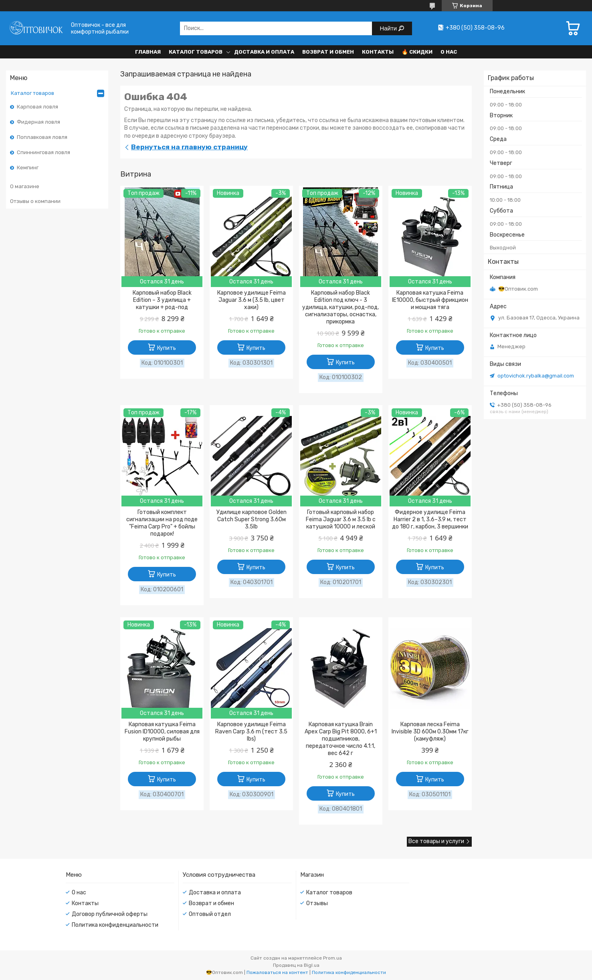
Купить (166, 348)
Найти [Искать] (389, 28)
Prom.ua (332, 958)
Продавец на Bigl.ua (296, 965)
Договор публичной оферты (109, 914)
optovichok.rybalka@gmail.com (535, 376)
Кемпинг (27, 168)
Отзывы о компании (35, 201)
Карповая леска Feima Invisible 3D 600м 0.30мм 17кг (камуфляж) (430, 731)
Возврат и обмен (328, 52)
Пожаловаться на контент (277, 972)
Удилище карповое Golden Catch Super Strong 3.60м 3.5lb (251, 519)
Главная (148, 52)
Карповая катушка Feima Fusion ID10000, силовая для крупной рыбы (162, 731)
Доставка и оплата (264, 52)
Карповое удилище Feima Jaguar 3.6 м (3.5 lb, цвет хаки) (251, 300)
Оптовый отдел (210, 914)
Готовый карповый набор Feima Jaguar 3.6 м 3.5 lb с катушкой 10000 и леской (341, 519)
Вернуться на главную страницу (189, 147)
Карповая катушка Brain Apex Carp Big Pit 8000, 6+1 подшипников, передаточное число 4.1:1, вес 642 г (341, 739)
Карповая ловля (37, 107)
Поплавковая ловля (42, 137)
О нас (448, 52)
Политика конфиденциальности (115, 925)
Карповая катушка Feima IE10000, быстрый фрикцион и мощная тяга (430, 300)
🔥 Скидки (417, 52)
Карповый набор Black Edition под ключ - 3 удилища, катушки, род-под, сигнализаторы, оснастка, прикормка (340, 307)
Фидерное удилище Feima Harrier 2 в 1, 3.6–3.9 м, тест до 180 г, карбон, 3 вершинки (430, 519)
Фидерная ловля (38, 122)
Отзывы (317, 903)
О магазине (24, 186)
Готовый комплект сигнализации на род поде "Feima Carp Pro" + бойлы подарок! (162, 523)
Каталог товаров (195, 52)
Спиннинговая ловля (43, 152)
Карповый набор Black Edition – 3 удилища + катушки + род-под (162, 300)
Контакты (378, 52)
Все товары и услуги (436, 841)
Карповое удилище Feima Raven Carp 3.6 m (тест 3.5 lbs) (251, 731)
